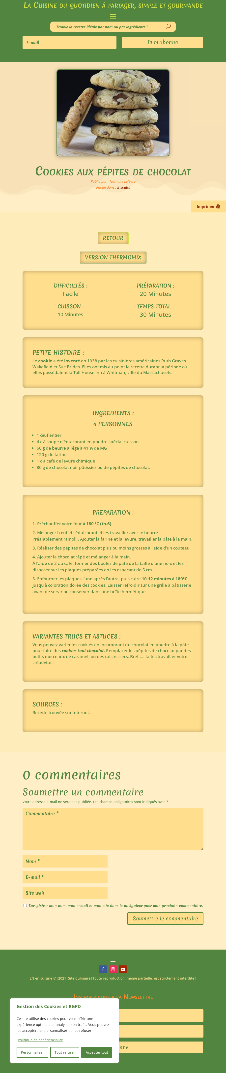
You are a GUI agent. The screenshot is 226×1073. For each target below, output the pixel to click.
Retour (113, 238)
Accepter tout (97, 1052)
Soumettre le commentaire (165, 918)
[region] (64, 1030)
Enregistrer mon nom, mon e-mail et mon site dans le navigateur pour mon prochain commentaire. (115, 905)
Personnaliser (32, 1052)
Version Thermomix (113, 257)
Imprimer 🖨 (209, 206)
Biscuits (123, 187)
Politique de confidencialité (40, 1040)
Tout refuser (65, 1052)
